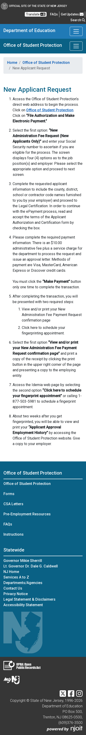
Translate (35, 14)
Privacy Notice (15, 594)
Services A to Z (16, 577)
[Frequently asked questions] (54, 14)
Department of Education (29, 30)
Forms (8, 494)
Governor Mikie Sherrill (22, 560)
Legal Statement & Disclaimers (29, 599)
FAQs (7, 524)
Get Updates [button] (72, 14)
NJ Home (11, 572)
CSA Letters (13, 504)
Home (12, 62)
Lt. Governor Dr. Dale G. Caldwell (30, 566)
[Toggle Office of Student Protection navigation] (76, 46)
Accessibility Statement (23, 605)
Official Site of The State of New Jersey (34, 6)
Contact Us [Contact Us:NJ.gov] (12, 588)
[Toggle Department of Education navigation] (76, 31)
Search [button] (77, 20)
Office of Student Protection (32, 45)
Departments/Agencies (22, 583)
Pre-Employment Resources (27, 514)
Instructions (13, 534)
